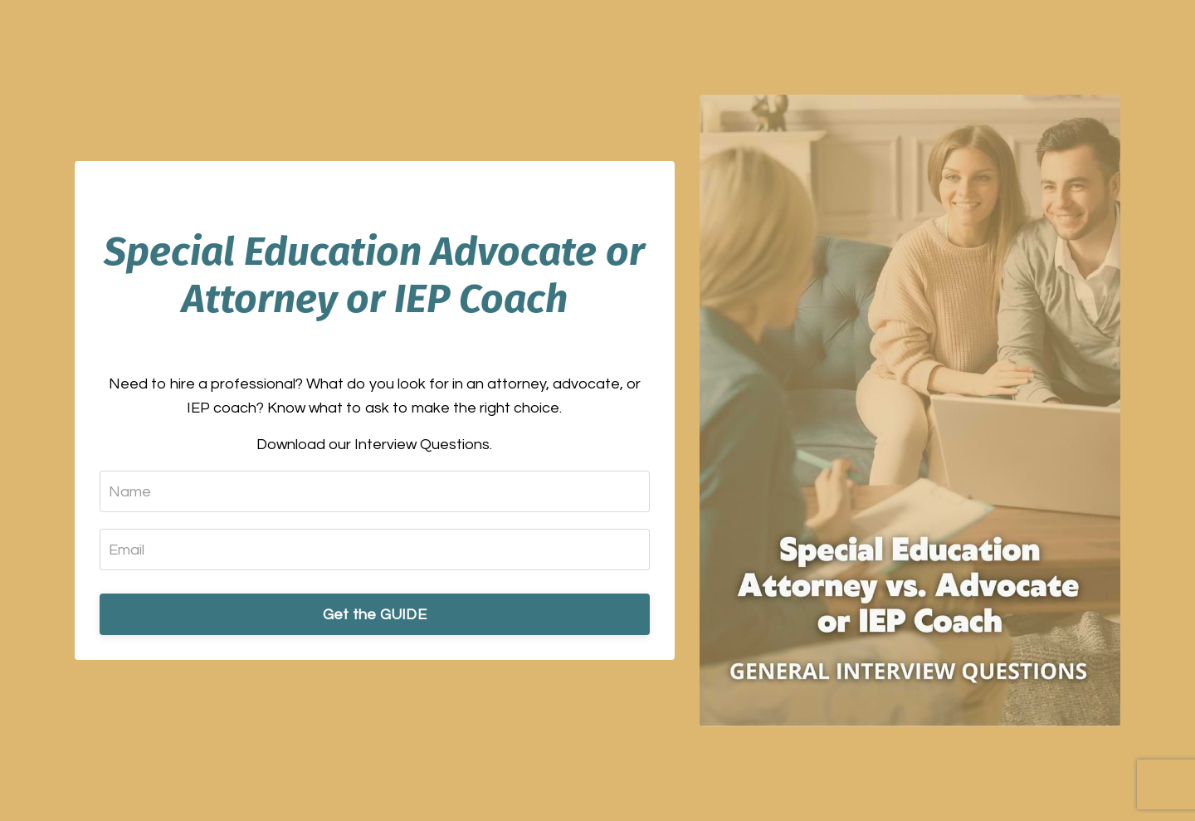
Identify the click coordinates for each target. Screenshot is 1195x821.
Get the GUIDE (375, 615)
